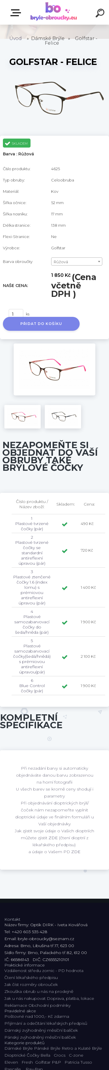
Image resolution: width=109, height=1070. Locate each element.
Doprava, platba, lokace (70, 998)
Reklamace (15, 1005)
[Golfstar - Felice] (54, 345)
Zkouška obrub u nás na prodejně (38, 991)
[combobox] (76, 261)
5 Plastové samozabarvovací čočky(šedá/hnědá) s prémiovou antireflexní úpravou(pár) (32, 656)
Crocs (59, 1055)
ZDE (53, 837)
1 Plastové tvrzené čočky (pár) (32, 523)
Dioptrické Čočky (21, 1055)
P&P (56, 1062)
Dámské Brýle (18, 1048)
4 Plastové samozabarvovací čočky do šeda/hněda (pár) (31, 622)
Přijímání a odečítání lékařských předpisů (45, 1023)
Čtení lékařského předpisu (31, 977)
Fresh (27, 1062)
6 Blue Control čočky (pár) (32, 685)
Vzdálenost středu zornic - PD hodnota (43, 971)
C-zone (76, 1055)
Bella (45, 1055)
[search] (101, 14)
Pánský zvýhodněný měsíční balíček (40, 1037)
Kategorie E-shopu (17, 12)
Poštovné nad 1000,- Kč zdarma (36, 1016)
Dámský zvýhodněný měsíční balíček (41, 1030)
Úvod (15, 38)
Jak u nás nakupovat (25, 998)
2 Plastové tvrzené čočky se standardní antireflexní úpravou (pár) (32, 550)
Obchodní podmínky (49, 1005)
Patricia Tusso (78, 1062)
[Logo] (54, 12)
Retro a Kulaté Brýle (82, 1048)
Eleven (11, 1062)
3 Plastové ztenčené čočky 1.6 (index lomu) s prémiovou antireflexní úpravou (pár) (32, 587)
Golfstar (43, 1062)
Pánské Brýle (47, 1048)
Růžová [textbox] (61, 261)
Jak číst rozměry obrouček (31, 984)
